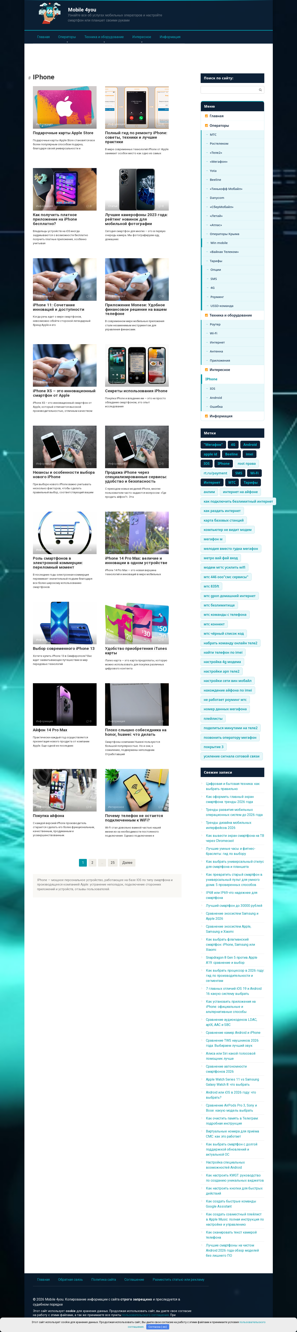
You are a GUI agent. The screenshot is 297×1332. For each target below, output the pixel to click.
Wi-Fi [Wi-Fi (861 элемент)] (254, 473)
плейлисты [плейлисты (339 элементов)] (213, 718)
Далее (127, 863)
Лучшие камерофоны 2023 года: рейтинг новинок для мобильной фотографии (136, 219)
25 (113, 863)
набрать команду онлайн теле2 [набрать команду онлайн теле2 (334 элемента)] (231, 643)
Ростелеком (219, 143)
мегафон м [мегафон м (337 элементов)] (213, 539)
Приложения (220, 360)
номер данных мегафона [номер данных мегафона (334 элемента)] (225, 709)
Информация (170, 37)
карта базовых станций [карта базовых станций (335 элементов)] (224, 520)
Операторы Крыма (224, 234)
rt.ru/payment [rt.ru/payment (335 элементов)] (215, 473)
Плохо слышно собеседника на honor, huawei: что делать (135, 732)
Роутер (215, 324)
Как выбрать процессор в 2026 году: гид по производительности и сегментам (235, 975)
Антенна (216, 351)
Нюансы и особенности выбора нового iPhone (64, 474)
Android (216, 397)
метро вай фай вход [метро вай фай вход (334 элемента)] (221, 558)
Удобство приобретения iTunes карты (136, 650)
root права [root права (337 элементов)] (247, 463)
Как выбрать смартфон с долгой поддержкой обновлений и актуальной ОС (231, 1149)
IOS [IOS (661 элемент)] (207, 463)
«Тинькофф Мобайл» (226, 189)
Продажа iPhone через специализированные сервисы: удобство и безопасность (136, 477)
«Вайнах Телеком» (224, 252)
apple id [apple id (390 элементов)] (210, 454)
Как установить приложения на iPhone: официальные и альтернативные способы (231, 1007)
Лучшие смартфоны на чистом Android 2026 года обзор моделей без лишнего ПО (232, 1250)
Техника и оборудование (104, 37)
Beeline (215, 179)
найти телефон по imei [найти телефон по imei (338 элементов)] (223, 652)
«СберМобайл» (222, 207)
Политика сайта (103, 1280)
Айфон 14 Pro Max (50, 729)
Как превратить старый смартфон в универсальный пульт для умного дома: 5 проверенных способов (234, 880)
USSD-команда (222, 306)
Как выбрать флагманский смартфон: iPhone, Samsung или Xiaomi (230, 944)
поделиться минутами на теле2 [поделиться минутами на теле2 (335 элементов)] (231, 728)
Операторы (67, 37)
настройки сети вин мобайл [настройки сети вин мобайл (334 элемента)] (228, 680)
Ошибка (216, 406)
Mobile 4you (82, 10)
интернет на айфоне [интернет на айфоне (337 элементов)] (240, 491)
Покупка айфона (48, 815)
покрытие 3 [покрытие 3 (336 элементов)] (214, 746)
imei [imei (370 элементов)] (249, 454)
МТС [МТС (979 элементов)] (232, 482)
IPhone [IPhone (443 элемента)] (224, 463)
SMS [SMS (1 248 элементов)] (238, 473)
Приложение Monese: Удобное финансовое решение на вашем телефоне (136, 309)
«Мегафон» (219, 161)
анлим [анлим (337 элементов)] (209, 491)
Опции (216, 269)
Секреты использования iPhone (136, 390)
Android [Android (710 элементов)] (250, 444)
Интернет (217, 342)
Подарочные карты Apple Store (63, 132)
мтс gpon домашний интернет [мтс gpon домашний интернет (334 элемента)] (230, 595)
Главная (43, 37)
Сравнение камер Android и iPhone (233, 1033)
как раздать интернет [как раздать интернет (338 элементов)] (222, 510)
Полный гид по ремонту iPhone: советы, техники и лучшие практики (136, 137)
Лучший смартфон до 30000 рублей (234, 906)
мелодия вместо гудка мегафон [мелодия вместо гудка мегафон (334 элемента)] (231, 548)
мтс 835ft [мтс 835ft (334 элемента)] (211, 586)
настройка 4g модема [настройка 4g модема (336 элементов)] (222, 661)
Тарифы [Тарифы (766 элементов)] (251, 482)
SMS (214, 279)
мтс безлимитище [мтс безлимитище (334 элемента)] (219, 605)
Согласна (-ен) (157, 1326)
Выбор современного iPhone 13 (64, 648)
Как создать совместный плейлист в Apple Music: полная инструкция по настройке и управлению (235, 1219)
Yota (213, 170)
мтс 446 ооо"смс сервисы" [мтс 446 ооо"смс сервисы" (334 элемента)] (226, 577)
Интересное (141, 37)
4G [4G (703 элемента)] (233, 444)
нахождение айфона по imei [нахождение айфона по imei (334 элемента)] (228, 690)
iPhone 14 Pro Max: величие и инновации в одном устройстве (136, 560)
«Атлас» (216, 225)
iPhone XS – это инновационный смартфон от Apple (64, 393)
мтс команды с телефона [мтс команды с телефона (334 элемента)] (225, 614)
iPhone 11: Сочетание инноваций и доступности (58, 307)
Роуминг (217, 297)
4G (213, 287)
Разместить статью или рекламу (178, 1280)
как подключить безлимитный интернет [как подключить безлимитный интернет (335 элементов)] (238, 501)
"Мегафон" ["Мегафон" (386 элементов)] (213, 444)
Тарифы (216, 261)
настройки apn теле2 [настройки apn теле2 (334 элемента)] (221, 671)
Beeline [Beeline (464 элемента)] (231, 454)
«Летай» (216, 216)
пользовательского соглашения (145, 1315)
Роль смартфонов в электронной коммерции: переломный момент (58, 563)
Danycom (217, 197)
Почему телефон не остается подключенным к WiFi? (134, 818)
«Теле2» (216, 152)
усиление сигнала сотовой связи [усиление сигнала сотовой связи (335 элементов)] (232, 756)
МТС (213, 134)
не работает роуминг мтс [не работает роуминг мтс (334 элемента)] (225, 699)
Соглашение (134, 1280)
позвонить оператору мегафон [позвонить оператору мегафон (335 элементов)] (230, 737)
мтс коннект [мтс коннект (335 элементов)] (214, 624)
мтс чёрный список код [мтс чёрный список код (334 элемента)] (224, 633)
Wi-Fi (213, 333)
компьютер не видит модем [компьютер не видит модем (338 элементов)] (228, 529)
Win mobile (219, 243)
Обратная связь (70, 1280)
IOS (212, 388)
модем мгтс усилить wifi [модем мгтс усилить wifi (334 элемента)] (224, 567)
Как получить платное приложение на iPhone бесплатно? (55, 219)
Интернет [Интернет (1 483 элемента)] (212, 482)
